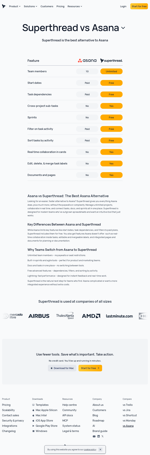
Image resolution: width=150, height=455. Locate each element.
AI (94, 426)
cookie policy (90, 449)
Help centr (68, 405)
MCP (65, 420)
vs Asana (128, 426)
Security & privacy (13, 420)
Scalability (8, 410)
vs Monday (129, 420)
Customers (99, 410)
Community (69, 410)
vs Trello (128, 405)
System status (71, 426)
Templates (42, 405)
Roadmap (98, 420)
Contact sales (10, 415)
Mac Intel (41, 415)
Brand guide (100, 431)
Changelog (9, 431)
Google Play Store (46, 426)
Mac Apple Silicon (46, 410)
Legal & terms (70, 431)
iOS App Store (44, 420)
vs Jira (126, 410)
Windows (41, 431)
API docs (67, 415)
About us (98, 405)
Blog (95, 415)
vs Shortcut (130, 415)
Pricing (6, 405)
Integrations (9, 426)
